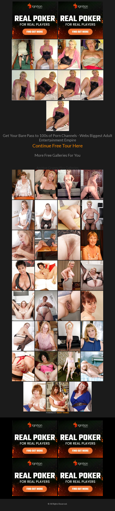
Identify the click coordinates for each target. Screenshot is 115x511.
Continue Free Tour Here (57, 145)
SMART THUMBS (63, 413)
